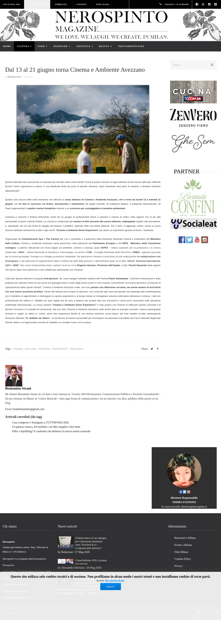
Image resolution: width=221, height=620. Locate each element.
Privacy (178, 565)
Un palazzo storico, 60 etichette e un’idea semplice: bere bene (46, 426)
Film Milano (181, 552)
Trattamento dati (131, 46)
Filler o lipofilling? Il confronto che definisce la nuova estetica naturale (51, 431)
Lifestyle (84, 46)
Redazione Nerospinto (73, 593)
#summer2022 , (61, 348)
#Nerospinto (76, 348)
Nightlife (61, 46)
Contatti (81, 4)
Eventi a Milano (183, 544)
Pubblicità (61, 4)
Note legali (102, 4)
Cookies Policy (182, 558)
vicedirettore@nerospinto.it (16, 597)
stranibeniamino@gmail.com (28, 409)
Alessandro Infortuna (72, 567)
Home (7, 46)
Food (42, 46)
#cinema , (19, 348)
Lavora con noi (37, 4)
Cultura (24, 46)
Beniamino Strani (18, 388)
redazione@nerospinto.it (15, 584)
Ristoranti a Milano (185, 537)
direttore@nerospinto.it (194, 506)
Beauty (105, 46)
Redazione (67, 552)
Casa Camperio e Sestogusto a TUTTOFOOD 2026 (40, 422)
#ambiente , (45, 348)
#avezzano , (32, 348)
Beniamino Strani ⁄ (15, 77)
